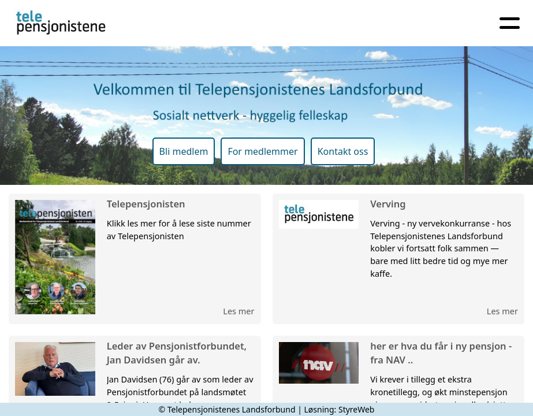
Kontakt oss (343, 151)
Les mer (238, 311)
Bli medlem (183, 151)
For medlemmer (262, 151)
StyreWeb (356, 409)
